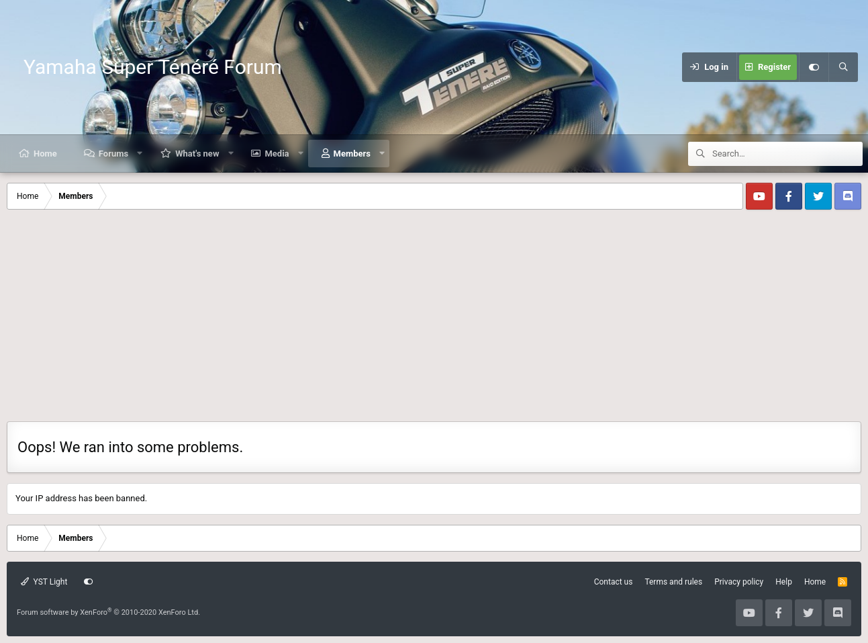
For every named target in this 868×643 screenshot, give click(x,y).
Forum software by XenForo (108, 612)
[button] (140, 153)
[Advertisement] (434, 320)
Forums (113, 153)
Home (45, 153)
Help (783, 582)
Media (276, 153)
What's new (197, 153)
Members (352, 153)
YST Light (44, 582)
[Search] (843, 67)
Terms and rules (673, 582)
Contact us (613, 582)
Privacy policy (738, 582)
